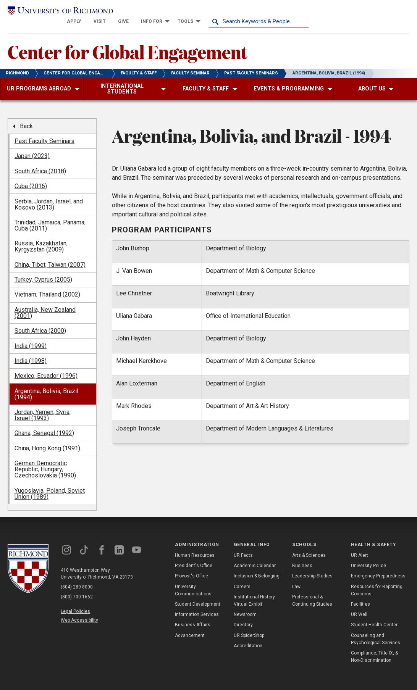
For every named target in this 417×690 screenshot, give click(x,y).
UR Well (359, 605)
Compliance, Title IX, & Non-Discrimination (374, 647)
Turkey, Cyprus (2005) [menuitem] (43, 270)
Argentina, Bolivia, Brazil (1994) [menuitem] (46, 384)
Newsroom (245, 605)
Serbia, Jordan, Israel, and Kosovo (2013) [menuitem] (49, 195)
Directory (243, 615)
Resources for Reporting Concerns (376, 580)
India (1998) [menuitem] (31, 351)
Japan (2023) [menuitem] (32, 146)
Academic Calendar (255, 556)
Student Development (197, 595)
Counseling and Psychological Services (375, 629)
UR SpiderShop (249, 626)
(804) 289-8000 (77, 577)
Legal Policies (75, 602)
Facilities (360, 595)
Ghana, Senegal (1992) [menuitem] (44, 423)
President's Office (193, 556)
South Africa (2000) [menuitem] (40, 321)
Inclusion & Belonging (257, 566)
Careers (242, 577)
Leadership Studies (312, 566)
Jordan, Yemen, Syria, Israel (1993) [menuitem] (43, 406)
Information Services (197, 605)
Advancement (190, 626)
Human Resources (195, 546)
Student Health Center (374, 615)
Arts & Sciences (309, 546)
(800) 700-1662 (77, 587)
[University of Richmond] (58, 12)
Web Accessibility (79, 611)
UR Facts (243, 546)
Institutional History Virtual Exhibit (254, 591)
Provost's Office (191, 566)
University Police (368, 556)
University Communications (193, 580)
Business (302, 556)
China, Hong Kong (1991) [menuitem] (47, 438)
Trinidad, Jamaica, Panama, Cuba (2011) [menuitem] (50, 216)
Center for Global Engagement (127, 42)
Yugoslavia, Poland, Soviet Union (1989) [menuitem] (50, 484)
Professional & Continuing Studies (312, 591)
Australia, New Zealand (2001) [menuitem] (45, 303)
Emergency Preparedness (378, 566)
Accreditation (248, 636)
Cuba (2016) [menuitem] (31, 177)
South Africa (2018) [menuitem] (40, 161)
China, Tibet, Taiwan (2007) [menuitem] (50, 255)
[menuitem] (174, 12)
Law (296, 577)
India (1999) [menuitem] (31, 336)
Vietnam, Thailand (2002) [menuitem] (47, 285)
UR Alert (359, 546)
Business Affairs (192, 615)
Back (26, 116)
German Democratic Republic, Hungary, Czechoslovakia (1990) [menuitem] (45, 460)
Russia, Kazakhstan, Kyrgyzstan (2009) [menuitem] (41, 237)
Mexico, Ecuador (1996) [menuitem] (46, 366)
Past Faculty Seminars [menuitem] (44, 131)
